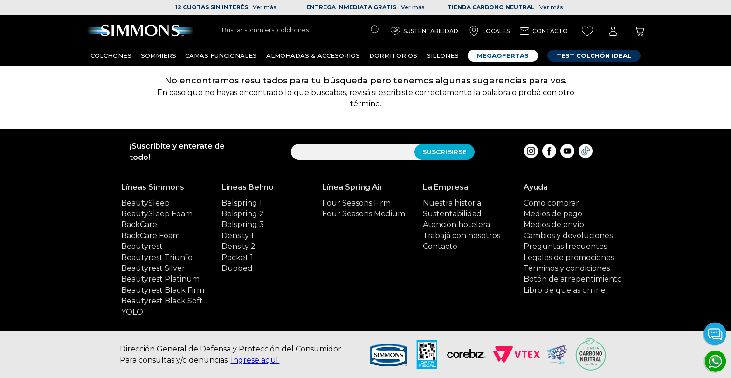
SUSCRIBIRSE (444, 152)
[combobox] (301, 29)
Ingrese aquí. (255, 360)
